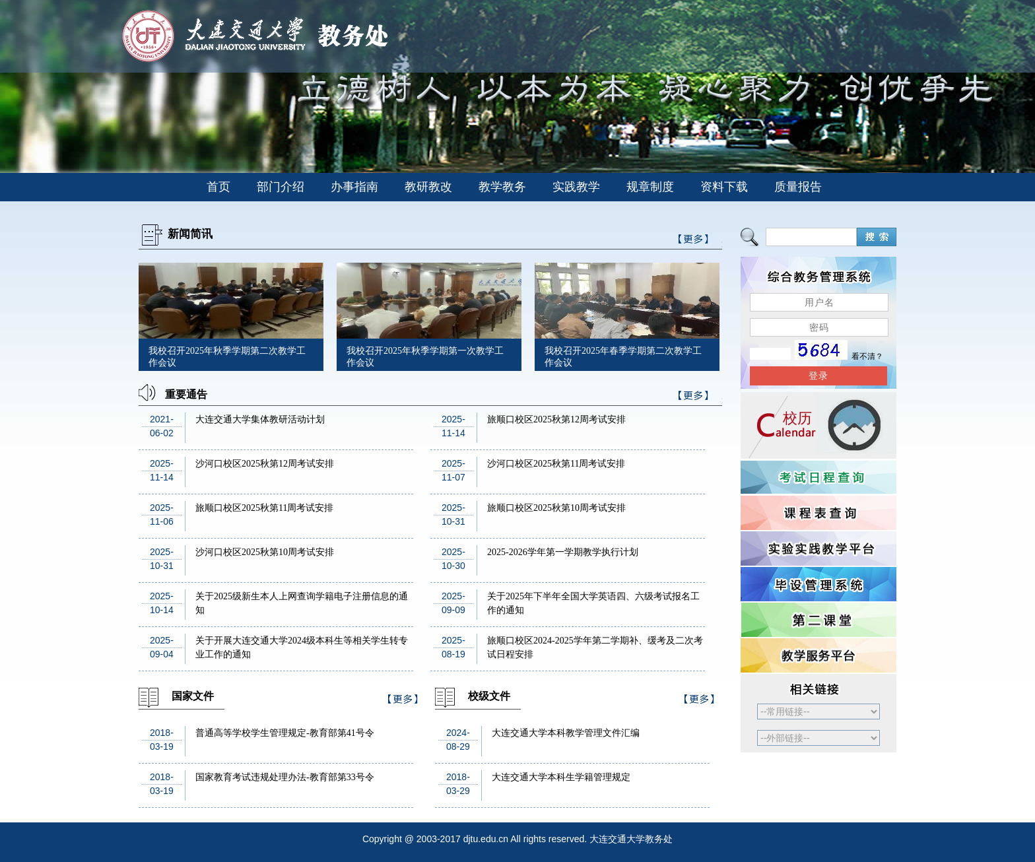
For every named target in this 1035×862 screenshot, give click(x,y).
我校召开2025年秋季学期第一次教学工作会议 (425, 357)
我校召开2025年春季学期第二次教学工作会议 (623, 357)
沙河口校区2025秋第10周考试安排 (264, 552)
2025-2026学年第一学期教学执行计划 (562, 552)
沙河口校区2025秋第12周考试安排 (264, 464)
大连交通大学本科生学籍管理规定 (561, 777)
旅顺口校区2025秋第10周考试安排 (556, 508)
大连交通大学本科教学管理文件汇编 (566, 733)
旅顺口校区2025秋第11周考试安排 (264, 508)
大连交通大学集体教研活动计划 (260, 419)
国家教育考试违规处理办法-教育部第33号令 (284, 777)
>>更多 (694, 397)
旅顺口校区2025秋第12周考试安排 (556, 419)
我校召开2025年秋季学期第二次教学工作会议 (227, 357)
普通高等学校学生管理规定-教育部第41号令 (284, 733)
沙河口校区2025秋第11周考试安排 (556, 464)
